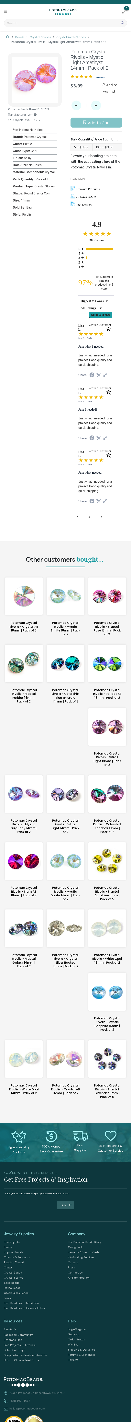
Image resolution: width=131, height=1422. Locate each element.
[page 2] (77, 517)
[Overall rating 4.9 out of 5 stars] (82, 77)
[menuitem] (33, 1242)
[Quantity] (86, 105)
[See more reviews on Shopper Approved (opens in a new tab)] (105, 376)
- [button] (76, 105)
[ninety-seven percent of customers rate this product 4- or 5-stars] (96, 283)
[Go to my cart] (126, 8)
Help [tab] (72, 1322)
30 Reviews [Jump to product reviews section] (100, 77)
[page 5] (113, 517)
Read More (78, 178)
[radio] (96, 249)
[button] (5, 12)
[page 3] (89, 517)
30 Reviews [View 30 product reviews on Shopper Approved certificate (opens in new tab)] (103, 240)
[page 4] (101, 517)
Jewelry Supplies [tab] (19, 1234)
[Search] (65, 23)
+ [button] (96, 105)
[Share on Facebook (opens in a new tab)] (92, 376)
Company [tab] (76, 1234)
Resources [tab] (13, 1322)
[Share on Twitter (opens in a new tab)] (98, 376)
